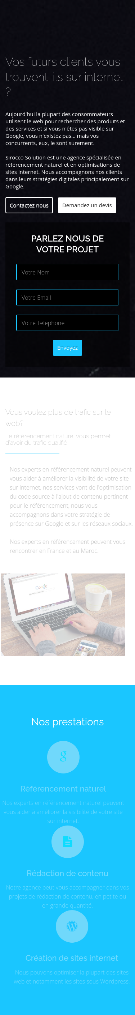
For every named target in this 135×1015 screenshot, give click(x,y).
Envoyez (67, 347)
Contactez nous (29, 205)
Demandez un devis (87, 205)
